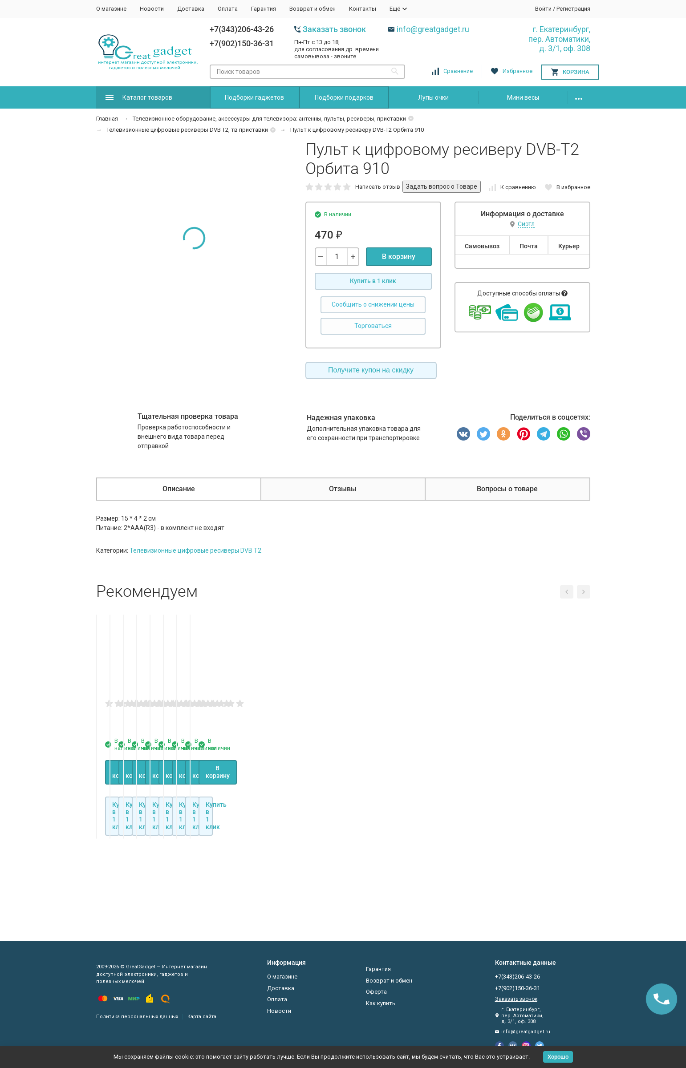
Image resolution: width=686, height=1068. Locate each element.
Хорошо (558, 1056)
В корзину (398, 256)
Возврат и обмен (312, 8)
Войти (543, 8)
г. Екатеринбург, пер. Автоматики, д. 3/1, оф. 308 (559, 38)
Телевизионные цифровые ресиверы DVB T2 (195, 550)
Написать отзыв (377, 186)
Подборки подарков (344, 97)
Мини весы (523, 97)
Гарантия (263, 8)
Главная (107, 118)
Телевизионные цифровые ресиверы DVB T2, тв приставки (187, 129)
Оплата (228, 8)
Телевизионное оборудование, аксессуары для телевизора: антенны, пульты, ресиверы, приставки (269, 118)
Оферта (376, 991)
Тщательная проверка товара (188, 416)
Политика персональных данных (137, 1016)
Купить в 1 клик (373, 280)
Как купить (380, 1003)
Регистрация (573, 8)
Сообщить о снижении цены (373, 304)
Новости (152, 8)
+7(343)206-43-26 (242, 29)
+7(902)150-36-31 (242, 43)
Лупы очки (433, 97)
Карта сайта (201, 1016)
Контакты (362, 8)
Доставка (190, 8)
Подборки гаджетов (254, 97)
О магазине (111, 8)
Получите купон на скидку (371, 370)
